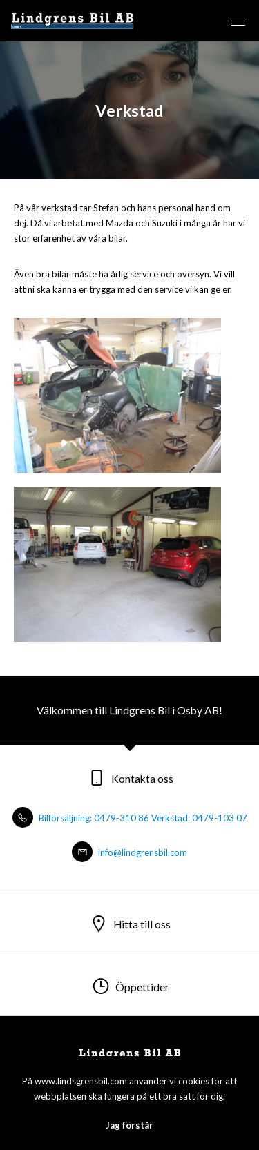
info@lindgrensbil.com (129, 852)
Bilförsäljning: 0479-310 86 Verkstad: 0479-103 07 (129, 817)
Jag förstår (129, 1125)
